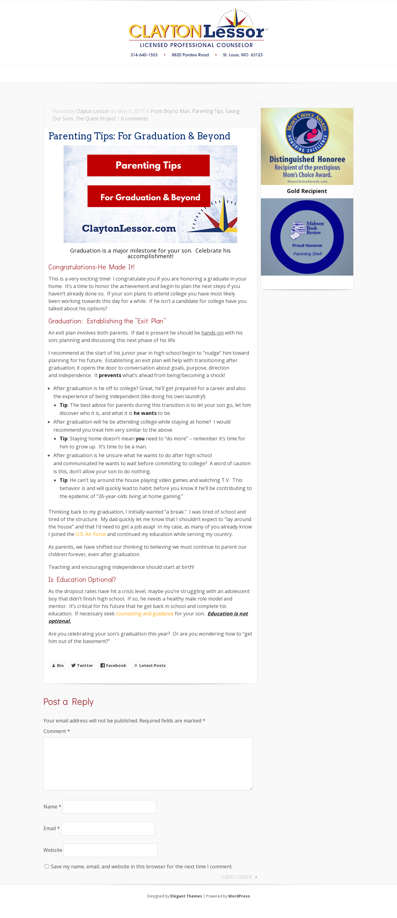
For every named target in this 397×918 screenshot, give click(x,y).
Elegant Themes (186, 906)
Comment (56, 731)
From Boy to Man (170, 111)
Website (52, 860)
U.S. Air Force (91, 534)
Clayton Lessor (92, 111)
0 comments (134, 118)
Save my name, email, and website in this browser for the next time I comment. (142, 876)
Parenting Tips (207, 111)
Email (51, 838)
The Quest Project (96, 118)
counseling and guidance (145, 613)
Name (52, 816)
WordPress (239, 906)
